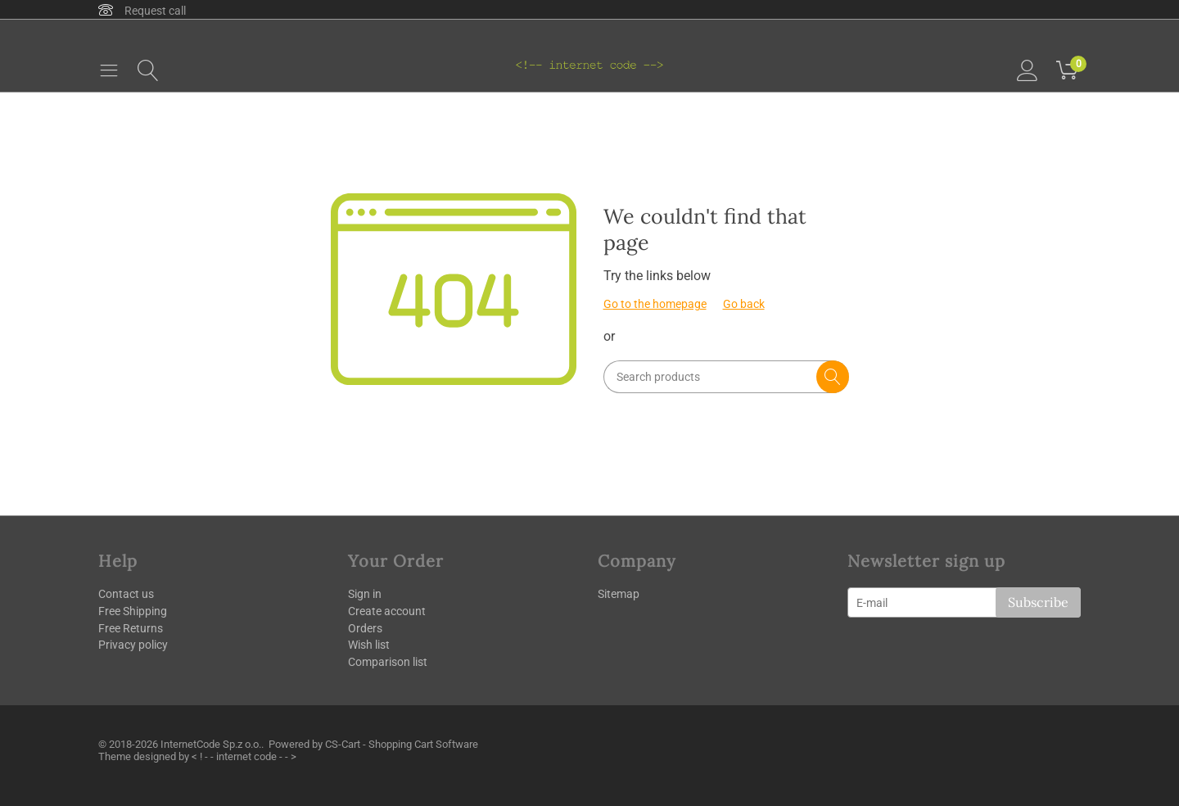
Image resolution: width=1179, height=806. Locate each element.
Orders (365, 628)
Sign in (365, 593)
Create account (387, 611)
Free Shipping (132, 611)
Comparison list (387, 661)
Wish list (369, 644)
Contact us (126, 593)
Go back (744, 303)
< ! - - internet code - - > (244, 756)
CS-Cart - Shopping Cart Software (401, 744)
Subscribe (1038, 602)
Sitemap (618, 593)
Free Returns (130, 628)
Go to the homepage (655, 303)
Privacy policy (133, 644)
